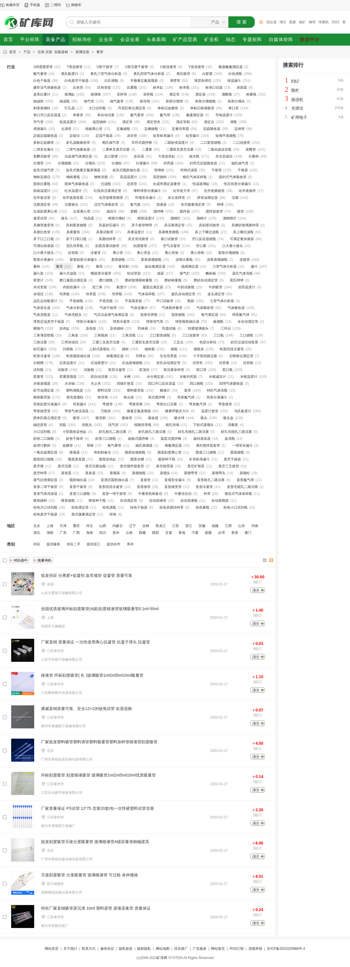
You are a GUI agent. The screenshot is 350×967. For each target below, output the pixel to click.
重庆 (76, 526)
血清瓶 (230, 439)
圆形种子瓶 (166, 459)
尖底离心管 (81, 211)
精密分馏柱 (116, 218)
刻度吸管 (140, 246)
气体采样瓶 (146, 294)
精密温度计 (146, 218)
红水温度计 (73, 191)
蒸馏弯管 (191, 473)
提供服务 (53, 544)
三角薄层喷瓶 (43, 335)
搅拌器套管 (214, 211)
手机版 (35, 5)
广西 (76, 533)
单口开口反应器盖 (47, 115)
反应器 (139, 156)
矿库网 (162, 958)
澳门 (247, 533)
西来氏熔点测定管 (47, 418)
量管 (99, 52)
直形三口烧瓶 (79, 494)
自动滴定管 (128, 501)
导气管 (38, 122)
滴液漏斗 (40, 129)
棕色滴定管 (80, 507)
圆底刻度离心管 (170, 452)
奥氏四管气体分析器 (148, 74)
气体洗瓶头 (73, 315)
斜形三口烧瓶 (105, 439)
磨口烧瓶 (106, 280)
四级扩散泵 (125, 384)
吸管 (76, 418)
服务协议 (107, 949)
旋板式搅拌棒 (138, 439)
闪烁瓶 (68, 349)
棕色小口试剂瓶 (235, 507)
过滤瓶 (106, 184)
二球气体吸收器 (78, 149)
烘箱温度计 (41, 191)
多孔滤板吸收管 (78, 143)
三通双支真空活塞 (145, 342)
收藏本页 (13, 5)
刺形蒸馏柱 (41, 108)
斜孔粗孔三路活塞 (152, 432)
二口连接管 (241, 143)
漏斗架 (38, 273)
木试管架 (40, 287)
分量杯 (253, 156)
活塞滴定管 (41, 205)
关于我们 (70, 949)
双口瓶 (227, 370)
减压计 (111, 211)
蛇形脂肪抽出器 (78, 356)
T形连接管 (75, 67)
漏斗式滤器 (68, 273)
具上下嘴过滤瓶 (207, 232)
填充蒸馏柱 (74, 397)
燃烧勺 (38, 328)
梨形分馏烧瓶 (228, 253)
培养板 (64, 294)
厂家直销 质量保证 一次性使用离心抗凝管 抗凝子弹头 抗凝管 (95, 642)
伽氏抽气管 (239, 163)
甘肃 (168, 533)
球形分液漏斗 (86, 322)
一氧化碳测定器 (45, 452)
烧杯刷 (150, 349)
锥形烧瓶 (68, 501)
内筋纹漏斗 (71, 287)
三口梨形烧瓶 (159, 335)
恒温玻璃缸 (201, 184)
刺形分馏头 (236, 101)
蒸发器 (90, 473)
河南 (254, 526)
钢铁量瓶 (73, 177)
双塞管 (38, 377)
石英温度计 (68, 363)
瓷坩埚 (145, 101)
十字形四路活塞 (205, 356)
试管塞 (224, 363)
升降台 (141, 356)
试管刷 (248, 363)
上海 (49, 526)
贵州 (115, 533)
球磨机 (323, 22)
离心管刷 (197, 253)
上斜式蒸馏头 (99, 349)
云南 (129, 533)
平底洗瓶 (106, 301)
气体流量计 (139, 308)
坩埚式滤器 (188, 170)
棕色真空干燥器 (45, 514)
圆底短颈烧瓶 (135, 452)
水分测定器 (155, 377)
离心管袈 (171, 253)
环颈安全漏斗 (145, 198)
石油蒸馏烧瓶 (132, 363)
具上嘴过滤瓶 (243, 232)
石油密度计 (99, 363)
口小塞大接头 (43, 253)
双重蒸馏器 (68, 377)
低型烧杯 (99, 122)
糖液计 (165, 390)
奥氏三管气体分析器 (105, 74)
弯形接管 (225, 404)
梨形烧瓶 (118, 260)
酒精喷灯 (230, 218)
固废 (292, 22)
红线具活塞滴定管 (107, 191)
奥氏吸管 (183, 74)
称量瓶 (251, 94)
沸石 (282, 22)
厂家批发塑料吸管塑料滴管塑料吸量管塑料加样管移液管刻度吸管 (99, 742)
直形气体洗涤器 (45, 494)
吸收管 (127, 418)
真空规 (38, 466)
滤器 (160, 273)
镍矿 (302, 22)
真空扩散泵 (196, 466)
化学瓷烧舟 (247, 191)
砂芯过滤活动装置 (244, 342)
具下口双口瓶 (76, 239)
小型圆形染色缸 (75, 432)
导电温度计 (224, 115)
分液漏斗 (142, 163)
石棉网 (38, 363)
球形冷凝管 (121, 322)
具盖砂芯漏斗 (109, 225)
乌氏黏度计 (242, 411)
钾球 (220, 205)
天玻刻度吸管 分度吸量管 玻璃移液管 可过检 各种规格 (89, 875)
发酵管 (251, 149)
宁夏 (195, 533)
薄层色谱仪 (202, 81)
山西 (102, 526)
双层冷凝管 (116, 370)
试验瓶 (89, 370)
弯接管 (107, 404)
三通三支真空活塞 (106, 342)
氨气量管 (40, 74)
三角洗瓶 (129, 335)
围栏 (295, 90)
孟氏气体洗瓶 (242, 273)
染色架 (91, 328)
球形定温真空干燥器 (48, 322)
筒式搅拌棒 (156, 397)
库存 (130, 544)
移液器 (74, 452)
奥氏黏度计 (69, 74)
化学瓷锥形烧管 (111, 198)
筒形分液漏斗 (217, 397)
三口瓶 (218, 335)
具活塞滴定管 (174, 225)
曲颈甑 (218, 322)
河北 (89, 526)
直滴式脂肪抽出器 (114, 480)
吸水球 (179, 418)
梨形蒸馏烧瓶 (151, 260)
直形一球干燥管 (114, 494)
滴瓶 (233, 122)
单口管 (233, 108)
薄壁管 (175, 81)
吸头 (204, 418)
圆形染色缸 (107, 459)
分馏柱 (117, 163)
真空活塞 (64, 466)
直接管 (145, 480)
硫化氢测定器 (155, 266)
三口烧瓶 (246, 335)
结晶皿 (89, 218)
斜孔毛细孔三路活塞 (236, 432)
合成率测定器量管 (166, 184)
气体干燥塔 (108, 308)
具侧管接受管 (43, 225)
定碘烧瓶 (151, 129)
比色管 (78, 87)
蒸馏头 (165, 473)
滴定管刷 (183, 122)
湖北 (36, 533)
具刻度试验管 (209, 225)
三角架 (73, 335)
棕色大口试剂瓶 (45, 507)
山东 (241, 526)
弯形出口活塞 (166, 404)
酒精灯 (175, 218)
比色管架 (104, 87)
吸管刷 (101, 418)
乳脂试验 (169, 328)
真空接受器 (164, 466)
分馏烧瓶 (64, 163)
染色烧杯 (117, 328)
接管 (240, 211)
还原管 (132, 184)
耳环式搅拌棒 (141, 143)
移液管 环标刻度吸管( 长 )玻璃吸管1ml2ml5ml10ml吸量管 (92, 675)
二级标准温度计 (176, 143)
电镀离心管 (93, 129)
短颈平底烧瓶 (225, 136)
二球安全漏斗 (43, 149)
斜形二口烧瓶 (43, 439)
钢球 (312, 22)
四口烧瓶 (196, 384)
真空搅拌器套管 (132, 466)
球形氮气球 (240, 315)
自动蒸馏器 (220, 501)
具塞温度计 (135, 232)
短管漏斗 (192, 136)
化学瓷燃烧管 (214, 191)
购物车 (76, 5)
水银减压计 (217, 377)
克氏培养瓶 (74, 246)
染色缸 (64, 328)
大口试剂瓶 (97, 108)
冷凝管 (95, 253)
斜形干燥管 (74, 439)
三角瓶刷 (101, 335)
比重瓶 (132, 87)
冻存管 (132, 136)
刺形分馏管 (174, 101)
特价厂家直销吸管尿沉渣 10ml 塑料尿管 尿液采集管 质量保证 (96, 908)
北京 (36, 526)
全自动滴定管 (248, 322)
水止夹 (96, 384)
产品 (27, 52)
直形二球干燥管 (45, 487)
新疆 (208, 533)
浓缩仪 (38, 294)
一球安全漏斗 (242, 445)
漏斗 (254, 266)
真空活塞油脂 (95, 466)
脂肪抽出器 (78, 480)
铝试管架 (134, 273)
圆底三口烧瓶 (206, 452)
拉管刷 (73, 253)
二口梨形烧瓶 (210, 143)
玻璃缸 (70, 94)
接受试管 (40, 218)
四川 (102, 533)
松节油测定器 (43, 390)
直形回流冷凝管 (111, 487)
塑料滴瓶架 (74, 390)
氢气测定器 (209, 315)
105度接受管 (43, 67)
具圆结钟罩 (107, 239)
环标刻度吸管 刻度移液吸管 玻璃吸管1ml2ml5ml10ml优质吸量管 (98, 775)
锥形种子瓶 (97, 501)
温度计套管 (209, 411)
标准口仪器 (214, 87)
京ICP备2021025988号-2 (286, 949)
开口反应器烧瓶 (204, 239)
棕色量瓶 (202, 507)
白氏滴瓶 (111, 81)
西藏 (142, 533)
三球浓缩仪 (69, 342)
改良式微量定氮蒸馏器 (83, 170)
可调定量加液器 (242, 239)
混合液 (271, 22)
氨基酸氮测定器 (231, 67)
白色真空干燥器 (77, 81)
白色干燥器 (41, 81)
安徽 (202, 526)
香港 (234, 533)
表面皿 (242, 87)
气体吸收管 (205, 308)
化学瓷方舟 (181, 191)
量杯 (36, 266)
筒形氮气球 (186, 397)
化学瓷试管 (41, 198)
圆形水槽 (137, 459)
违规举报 (255, 949)
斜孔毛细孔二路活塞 (193, 432)
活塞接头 (71, 205)
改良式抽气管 (43, 170)
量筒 (99, 266)
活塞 (235, 198)
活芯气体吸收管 (106, 205)
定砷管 (239, 129)
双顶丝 (144, 370)
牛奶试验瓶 (186, 287)
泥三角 (97, 287)
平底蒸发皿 (133, 301)
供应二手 (73, 544)
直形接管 (144, 487)
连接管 (245, 260)
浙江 (188, 526)
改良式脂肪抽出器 (126, 170)
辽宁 (132, 526)
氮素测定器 (194, 115)
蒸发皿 (66, 473)
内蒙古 (117, 526)
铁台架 (129, 397)
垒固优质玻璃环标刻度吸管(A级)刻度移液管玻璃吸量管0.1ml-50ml (100, 608)
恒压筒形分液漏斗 (237, 184)
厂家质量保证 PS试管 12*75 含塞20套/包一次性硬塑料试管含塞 (97, 808)
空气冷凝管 (171, 246)
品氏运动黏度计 (45, 301)
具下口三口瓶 (43, 239)
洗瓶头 (87, 425)
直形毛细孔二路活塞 (242, 487)
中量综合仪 (183, 494)
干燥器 (243, 170)
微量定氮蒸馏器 (139, 411)
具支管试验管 (138, 239)
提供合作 (113, 544)
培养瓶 (117, 294)
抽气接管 (117, 101)
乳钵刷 (143, 328)
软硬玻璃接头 (198, 328)
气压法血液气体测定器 (111, 315)
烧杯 (125, 349)
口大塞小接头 (232, 246)
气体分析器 (74, 308)
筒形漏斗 (80, 404)
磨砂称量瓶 (173, 280)
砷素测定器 (115, 356)
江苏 (175, 526)
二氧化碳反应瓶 (219, 149)
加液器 (161, 205)
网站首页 (52, 949)
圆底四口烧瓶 (43, 459)
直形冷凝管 (204, 487)
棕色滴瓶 (109, 507)
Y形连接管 (196, 67)
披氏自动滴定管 (183, 294)
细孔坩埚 (172, 425)
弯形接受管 (41, 411)
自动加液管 (157, 501)
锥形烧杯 (40, 501)
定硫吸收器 (211, 129)
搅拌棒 (158, 211)
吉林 (145, 526)
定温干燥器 (104, 136)
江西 (228, 526)
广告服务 (200, 949)
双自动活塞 (99, 377)
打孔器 (70, 108)
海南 (89, 533)
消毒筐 (233, 425)
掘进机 (297, 99)
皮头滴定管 (216, 294)
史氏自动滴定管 (168, 363)
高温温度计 (128, 177)
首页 (12, 52)
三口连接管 (190, 335)
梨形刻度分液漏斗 (83, 260)
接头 (64, 218)
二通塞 (147, 149)
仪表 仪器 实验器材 (53, 52)
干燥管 (216, 170)
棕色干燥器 (138, 507)
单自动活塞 (105, 115)
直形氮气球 (245, 480)
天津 (63, 526)
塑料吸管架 (135, 390)
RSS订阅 (237, 949)
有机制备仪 (102, 452)
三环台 (226, 328)
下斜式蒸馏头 (203, 425)
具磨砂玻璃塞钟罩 (245, 225)
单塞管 (78, 115)
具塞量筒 (73, 232)
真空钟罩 (40, 473)
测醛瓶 (227, 94)
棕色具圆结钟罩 (172, 507)
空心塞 (201, 246)
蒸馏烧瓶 (139, 473)
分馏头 (90, 163)
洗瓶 (62, 425)
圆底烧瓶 (237, 452)
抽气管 (89, 101)
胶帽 (134, 211)
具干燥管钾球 (141, 225)
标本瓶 (184, 87)
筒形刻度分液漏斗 (47, 404)
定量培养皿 (180, 129)
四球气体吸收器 (231, 384)
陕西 (155, 533)
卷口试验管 (169, 239)
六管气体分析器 (225, 266)
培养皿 (91, 294)
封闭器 (169, 163)
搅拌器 (185, 211)
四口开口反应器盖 (162, 384)
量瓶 (80, 266)
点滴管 (66, 129)
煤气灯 (185, 273)
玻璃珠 (96, 94)
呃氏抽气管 (110, 143)
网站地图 (163, 949)
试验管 (63, 370)
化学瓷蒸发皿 (73, 198)
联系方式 (89, 949)
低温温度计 (68, 122)
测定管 (174, 94)
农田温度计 (246, 287)
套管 (187, 390)
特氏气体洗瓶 (217, 390)
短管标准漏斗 (163, 136)
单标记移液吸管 (202, 108)
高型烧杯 (160, 177)
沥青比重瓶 (184, 260)
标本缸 (158, 87)
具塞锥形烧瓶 (168, 232)
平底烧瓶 (76, 301)
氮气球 (165, 115)
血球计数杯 (41, 445)
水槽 (127, 377)
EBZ (295, 81)
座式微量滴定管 (83, 514)
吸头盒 (228, 418)
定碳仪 (74, 136)
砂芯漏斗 (40, 349)
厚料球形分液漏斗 (147, 191)
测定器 (200, 94)
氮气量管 (137, 115)
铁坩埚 (103, 397)
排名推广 (181, 949)
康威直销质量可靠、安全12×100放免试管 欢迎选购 (86, 708)
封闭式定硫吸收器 (203, 163)
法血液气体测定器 (78, 156)
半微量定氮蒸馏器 (144, 81)
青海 (181, 533)
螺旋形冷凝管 (101, 273)
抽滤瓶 (64, 101)
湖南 (49, 533)
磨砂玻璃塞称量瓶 (138, 280)
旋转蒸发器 (202, 439)
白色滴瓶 (235, 74)
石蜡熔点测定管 (241, 356)
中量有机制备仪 (150, 494)
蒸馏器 (115, 473)
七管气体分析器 (222, 301)
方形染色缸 (166, 156)
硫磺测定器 (190, 266)
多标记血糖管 (43, 143)
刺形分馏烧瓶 (205, 101)
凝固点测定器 (153, 287)
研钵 (90, 445)
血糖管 (68, 445)
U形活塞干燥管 (136, 67)
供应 (36, 544)
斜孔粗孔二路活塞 (112, 432)
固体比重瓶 (41, 184)
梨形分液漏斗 (43, 260)
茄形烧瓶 (178, 315)
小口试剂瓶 (41, 432)
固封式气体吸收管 (232, 177)
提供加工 (93, 544)
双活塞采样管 (174, 370)
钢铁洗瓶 (101, 177)
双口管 (201, 370)
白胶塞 (207, 74)
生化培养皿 (168, 356)
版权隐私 (144, 949)
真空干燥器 (232, 459)
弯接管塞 (136, 404)
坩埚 (112, 514)
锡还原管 (40, 425)
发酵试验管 (41, 156)
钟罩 (207, 494)
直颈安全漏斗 (174, 480)
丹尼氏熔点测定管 (131, 108)
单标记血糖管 (168, 108)
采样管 (122, 94)
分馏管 (38, 163)
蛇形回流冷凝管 (232, 349)
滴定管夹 (153, 122)
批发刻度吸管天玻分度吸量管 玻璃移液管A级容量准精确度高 (95, 841)
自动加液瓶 (189, 501)
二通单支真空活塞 (116, 149)
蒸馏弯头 (218, 473)
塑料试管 (104, 390)
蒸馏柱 (245, 473)
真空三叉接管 (228, 466)
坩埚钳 (159, 170)
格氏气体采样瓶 (195, 177)
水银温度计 (248, 377)
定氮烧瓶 (123, 129)
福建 (215, 526)
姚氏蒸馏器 (144, 445)
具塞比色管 (41, 232)
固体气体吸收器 (77, 184)
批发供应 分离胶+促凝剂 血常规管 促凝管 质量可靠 (86, 575)
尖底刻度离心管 (45, 211)
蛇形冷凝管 (41, 356)
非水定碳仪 (224, 156)
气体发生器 (41, 308)
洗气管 (113, 425)
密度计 (38, 280)
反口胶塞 (111, 156)
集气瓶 (135, 205)
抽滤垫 (38, 101)
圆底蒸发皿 (76, 459)
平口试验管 (164, 301)
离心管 (118, 253)
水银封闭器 (188, 377)
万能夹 (106, 411)
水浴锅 (70, 384)
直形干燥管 (78, 487)
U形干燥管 (105, 67)
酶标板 (211, 273)
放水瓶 (194, 156)
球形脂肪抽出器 (187, 322)
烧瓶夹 (199, 349)
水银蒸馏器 (41, 384)
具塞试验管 (104, 232)
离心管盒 (144, 253)
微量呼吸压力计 (177, 411)
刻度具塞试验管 (107, 246)
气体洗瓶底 (41, 315)
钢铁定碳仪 (41, 177)
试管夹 (197, 363)
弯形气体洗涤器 (77, 411)
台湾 (221, 533)
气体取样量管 (172, 308)
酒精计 (202, 218)
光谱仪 (297, 108)
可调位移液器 (43, 246)
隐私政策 (126, 949)
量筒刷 (123, 266)
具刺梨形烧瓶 (76, 225)
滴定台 (209, 122)
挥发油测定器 (207, 198)
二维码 (55, 5)
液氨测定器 (173, 445)
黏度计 (121, 287)
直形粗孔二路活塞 (211, 480)
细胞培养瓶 (142, 425)
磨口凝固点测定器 (73, 280)
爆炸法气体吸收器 (47, 87)
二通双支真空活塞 (180, 149)
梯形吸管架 (41, 397)
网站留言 (218, 949)
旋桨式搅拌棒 (171, 439)
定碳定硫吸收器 (45, 136)
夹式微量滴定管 (193, 205)
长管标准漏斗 (199, 459)
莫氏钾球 (237, 280)
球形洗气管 (154, 322)
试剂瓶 (38, 370)
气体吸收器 (236, 308)
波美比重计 (41, 94)
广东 (63, 533)
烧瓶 (174, 349)
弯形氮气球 (197, 404)
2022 (335, 22)
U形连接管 (168, 67)
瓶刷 (190, 301)
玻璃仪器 (82, 52)
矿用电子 (299, 117)
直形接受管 (173, 487)
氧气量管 (114, 445)
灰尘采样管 (176, 198)
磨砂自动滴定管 (206, 280)
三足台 (178, 342)
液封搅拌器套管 (208, 445)
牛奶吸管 (215, 287)
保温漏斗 (234, 81)
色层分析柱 (208, 342)
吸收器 (153, 418)
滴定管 (127, 122)
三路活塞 (40, 342)
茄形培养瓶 (149, 315)
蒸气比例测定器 (45, 480)
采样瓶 (148, 94)
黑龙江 (160, 526)
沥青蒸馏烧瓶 (217, 260)
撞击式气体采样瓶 (238, 494)
